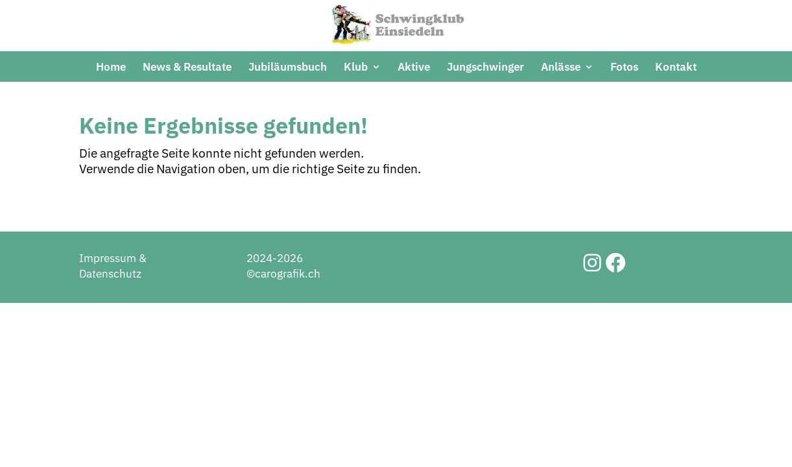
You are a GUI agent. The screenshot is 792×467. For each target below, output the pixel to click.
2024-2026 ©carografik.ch (283, 312)
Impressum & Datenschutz (113, 312)
